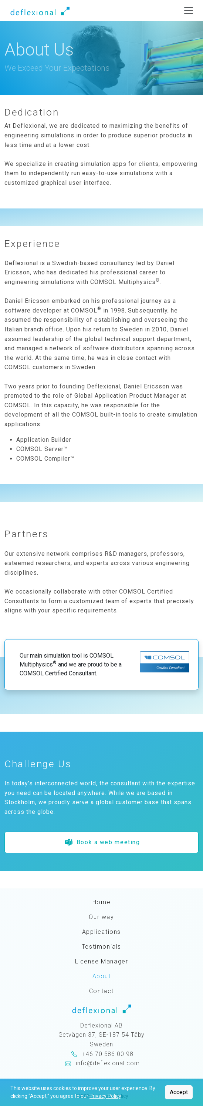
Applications (101, 931)
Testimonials (101, 946)
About (101, 976)
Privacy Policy (105, 1096)
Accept (179, 1092)
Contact (101, 991)
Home (101, 902)
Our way (101, 916)
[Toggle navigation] (189, 10)
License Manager (101, 961)
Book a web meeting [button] (102, 842)
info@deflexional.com (108, 1063)
